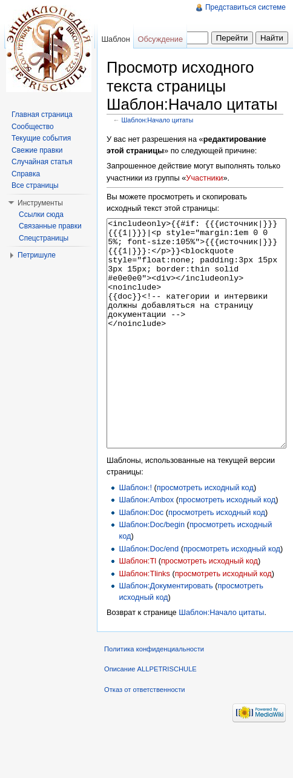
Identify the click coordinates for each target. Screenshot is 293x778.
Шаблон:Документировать (165, 631)
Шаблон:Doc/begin (152, 569)
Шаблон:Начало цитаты (158, 120)
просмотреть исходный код (205, 532)
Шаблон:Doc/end (149, 594)
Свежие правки (37, 150)
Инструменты (40, 203)
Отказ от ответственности (144, 735)
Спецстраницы (43, 238)
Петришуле (37, 255)
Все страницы (35, 185)
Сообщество (33, 126)
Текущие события (41, 138)
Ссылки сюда (41, 214)
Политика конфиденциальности (154, 694)
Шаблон (115, 39)
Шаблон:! (135, 532)
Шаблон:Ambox (146, 545)
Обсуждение (160, 39)
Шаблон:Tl (137, 606)
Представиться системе (245, 7)
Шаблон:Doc (141, 557)
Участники (204, 177)
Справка (26, 174)
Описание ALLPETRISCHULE (150, 714)
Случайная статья (42, 162)
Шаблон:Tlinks (144, 618)
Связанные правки (50, 226)
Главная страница (42, 114)
